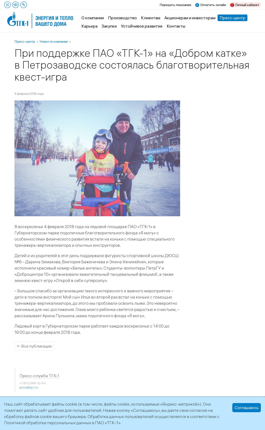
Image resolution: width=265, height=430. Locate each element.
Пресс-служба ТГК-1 (39, 375)
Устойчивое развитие (142, 26)
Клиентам (150, 17)
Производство (122, 17)
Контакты (176, 26)
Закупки (109, 26)
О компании (92, 17)
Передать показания (175, 5)
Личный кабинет (247, 5)
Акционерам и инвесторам (190, 17)
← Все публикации (34, 346)
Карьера (89, 26)
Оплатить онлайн (213, 5)
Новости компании (54, 41)
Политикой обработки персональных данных (47, 422)
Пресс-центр (232, 17)
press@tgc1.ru (28, 387)
